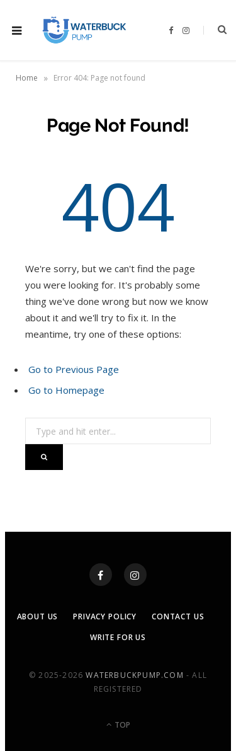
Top (118, 724)
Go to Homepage (66, 390)
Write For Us (118, 637)
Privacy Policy (105, 616)
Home (27, 77)
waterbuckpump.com (134, 675)
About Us (38, 616)
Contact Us (178, 616)
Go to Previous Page (73, 369)
